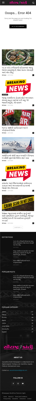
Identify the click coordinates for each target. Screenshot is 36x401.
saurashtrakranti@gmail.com (18, 370)
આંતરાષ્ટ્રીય (4, 94)
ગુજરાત (3, 124)
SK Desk (4, 75)
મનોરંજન (4, 64)
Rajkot (4, 180)
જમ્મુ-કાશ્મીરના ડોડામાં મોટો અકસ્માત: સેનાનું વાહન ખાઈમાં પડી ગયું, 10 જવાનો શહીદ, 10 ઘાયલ (18, 100)
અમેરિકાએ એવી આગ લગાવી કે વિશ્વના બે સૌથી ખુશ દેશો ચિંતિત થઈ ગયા (18, 156)
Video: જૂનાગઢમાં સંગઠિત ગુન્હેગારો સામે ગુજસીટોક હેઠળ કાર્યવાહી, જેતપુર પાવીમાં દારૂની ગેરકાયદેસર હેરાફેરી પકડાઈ (18, 217)
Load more (18, 227)
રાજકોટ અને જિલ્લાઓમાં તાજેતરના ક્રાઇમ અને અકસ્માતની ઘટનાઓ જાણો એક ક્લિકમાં (17, 185)
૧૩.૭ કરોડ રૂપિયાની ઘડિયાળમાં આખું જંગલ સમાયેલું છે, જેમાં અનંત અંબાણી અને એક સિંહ (17, 70)
